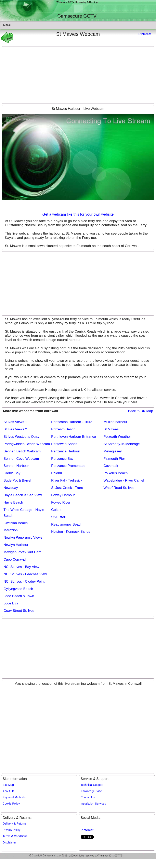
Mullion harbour (115, 422)
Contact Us (88, 797)
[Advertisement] (78, 75)
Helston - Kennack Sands (70, 532)
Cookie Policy (11, 803)
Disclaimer (9, 842)
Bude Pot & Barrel (17, 480)
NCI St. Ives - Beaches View (25, 574)
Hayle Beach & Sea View (22, 495)
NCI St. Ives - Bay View (21, 567)
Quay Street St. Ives (18, 611)
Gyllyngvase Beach (18, 589)
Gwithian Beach (15, 523)
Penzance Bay (62, 459)
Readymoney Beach (66, 524)
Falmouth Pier (114, 459)
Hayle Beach (13, 502)
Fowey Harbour (63, 495)
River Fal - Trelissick (66, 480)
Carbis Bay (11, 473)
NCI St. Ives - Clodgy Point (23, 581)
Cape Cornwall (14, 559)
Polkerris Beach (115, 473)
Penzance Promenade (68, 466)
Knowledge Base (91, 791)
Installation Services (93, 803)
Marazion (10, 530)
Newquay (10, 488)
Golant (56, 510)
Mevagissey (112, 451)
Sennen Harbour (16, 466)
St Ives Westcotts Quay (21, 437)
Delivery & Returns (14, 823)
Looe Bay (10, 603)
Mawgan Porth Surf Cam (22, 552)
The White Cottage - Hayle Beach (23, 513)
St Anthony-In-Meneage (121, 444)
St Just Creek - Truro (67, 488)
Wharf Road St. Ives (118, 488)
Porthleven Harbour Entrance (73, 437)
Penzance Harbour (65, 451)
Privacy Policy (11, 829)
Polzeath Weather (117, 437)
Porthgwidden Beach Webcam (26, 444)
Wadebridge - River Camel (123, 480)
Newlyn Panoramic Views (22, 537)
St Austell (58, 517)
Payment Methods (14, 797)
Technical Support (92, 784)
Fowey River (60, 502)
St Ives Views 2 (15, 429)
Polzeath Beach (63, 429)
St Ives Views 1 (15, 422)
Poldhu (56, 473)
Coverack (110, 466)
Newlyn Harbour (15, 545)
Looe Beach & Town (18, 596)
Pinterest (144, 34)
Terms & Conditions (15, 836)
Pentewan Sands (64, 444)
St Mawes (111, 429)
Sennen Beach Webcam (22, 451)
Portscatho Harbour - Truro (71, 422)
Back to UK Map (140, 411)
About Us (8, 791)
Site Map (8, 784)
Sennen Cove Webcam (21, 459)
